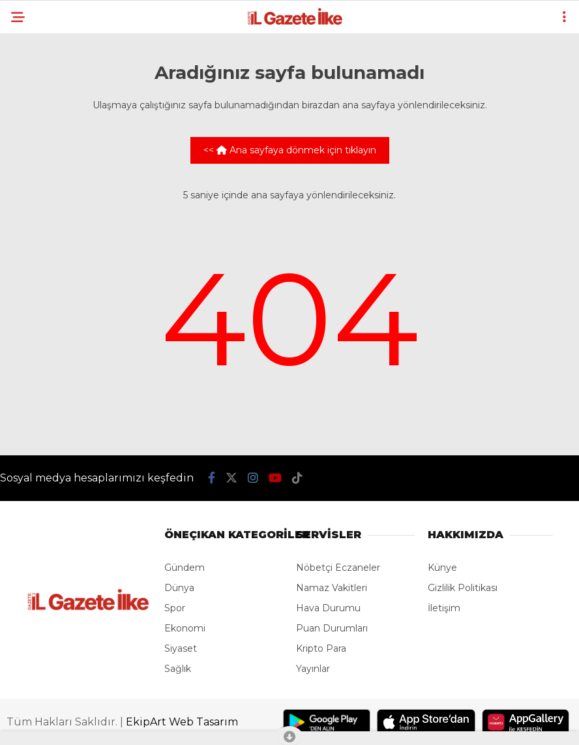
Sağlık (177, 669)
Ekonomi (184, 628)
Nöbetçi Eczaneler (338, 567)
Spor (174, 608)
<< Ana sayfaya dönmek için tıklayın (289, 150)
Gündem (184, 567)
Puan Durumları (332, 628)
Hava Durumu (328, 608)
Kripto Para (321, 648)
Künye (442, 567)
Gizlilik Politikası (462, 588)
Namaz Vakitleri (331, 588)
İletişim (444, 608)
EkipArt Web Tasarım (182, 722)
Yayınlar (313, 669)
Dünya (179, 588)
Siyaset (180, 648)
